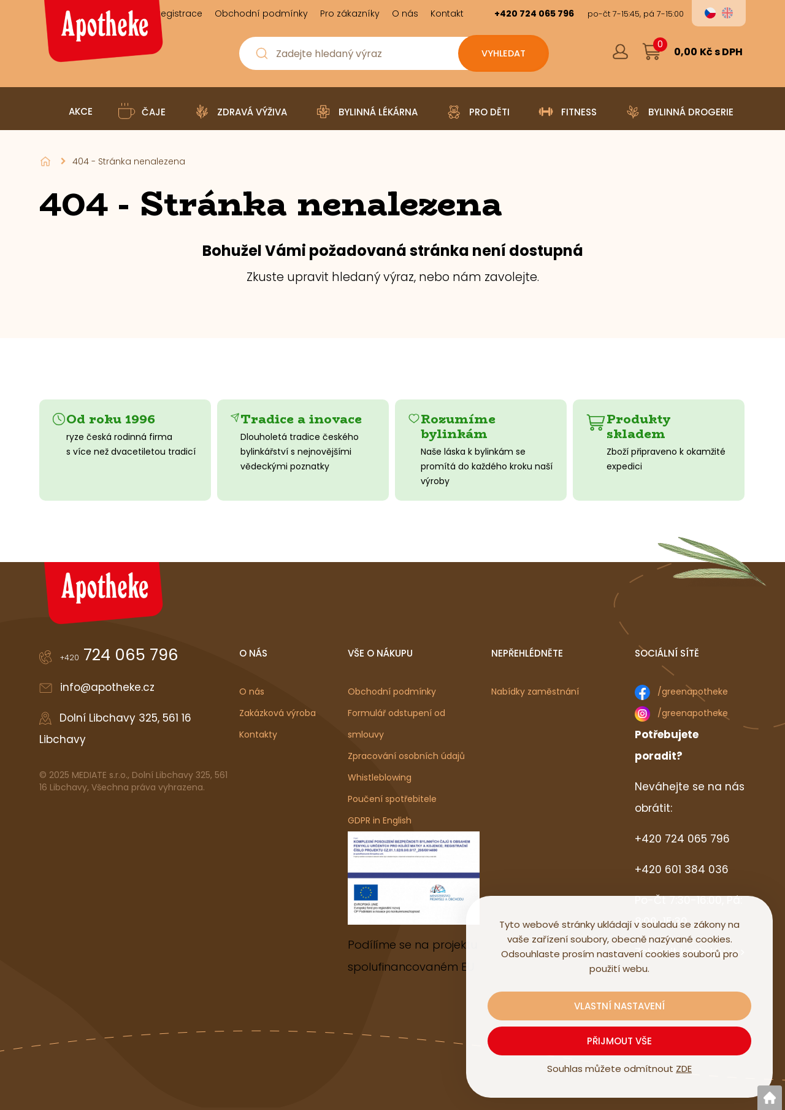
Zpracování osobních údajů (406, 756)
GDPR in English (380, 820)
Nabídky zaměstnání (535, 691)
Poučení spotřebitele (392, 799)
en (727, 12)
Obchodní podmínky (392, 691)
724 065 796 (119, 655)
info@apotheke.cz (107, 687)
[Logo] (101, 35)
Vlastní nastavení (619, 1006)
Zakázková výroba (277, 713)
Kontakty (258, 734)
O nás (251, 691)
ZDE (684, 1068)
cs (710, 12)
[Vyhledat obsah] (503, 53)
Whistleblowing (380, 777)
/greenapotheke (692, 691)
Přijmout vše (619, 1041)
